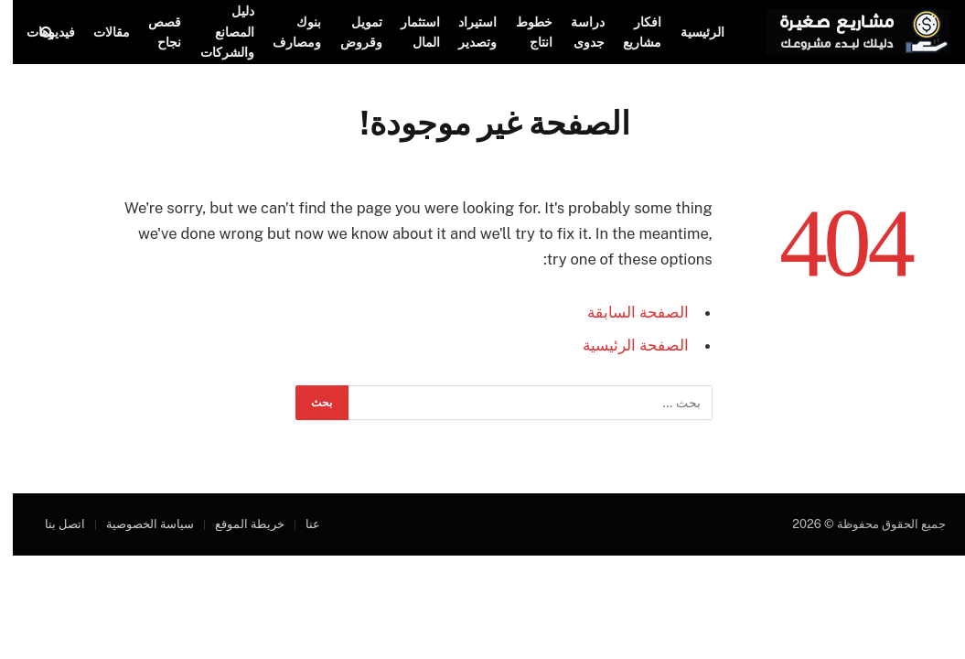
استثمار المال (407, 32)
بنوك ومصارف (284, 32)
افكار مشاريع (629, 32)
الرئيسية (690, 32)
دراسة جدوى (575, 32)
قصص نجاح (151, 32)
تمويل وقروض (348, 32)
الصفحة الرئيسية (623, 345)
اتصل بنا (52, 524)
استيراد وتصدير (464, 32)
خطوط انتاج (521, 32)
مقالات (98, 32)
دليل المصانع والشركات (214, 31)
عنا (300, 524)
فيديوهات (38, 32)
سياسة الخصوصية (137, 524)
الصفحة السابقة (625, 312)
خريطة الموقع (237, 524)
